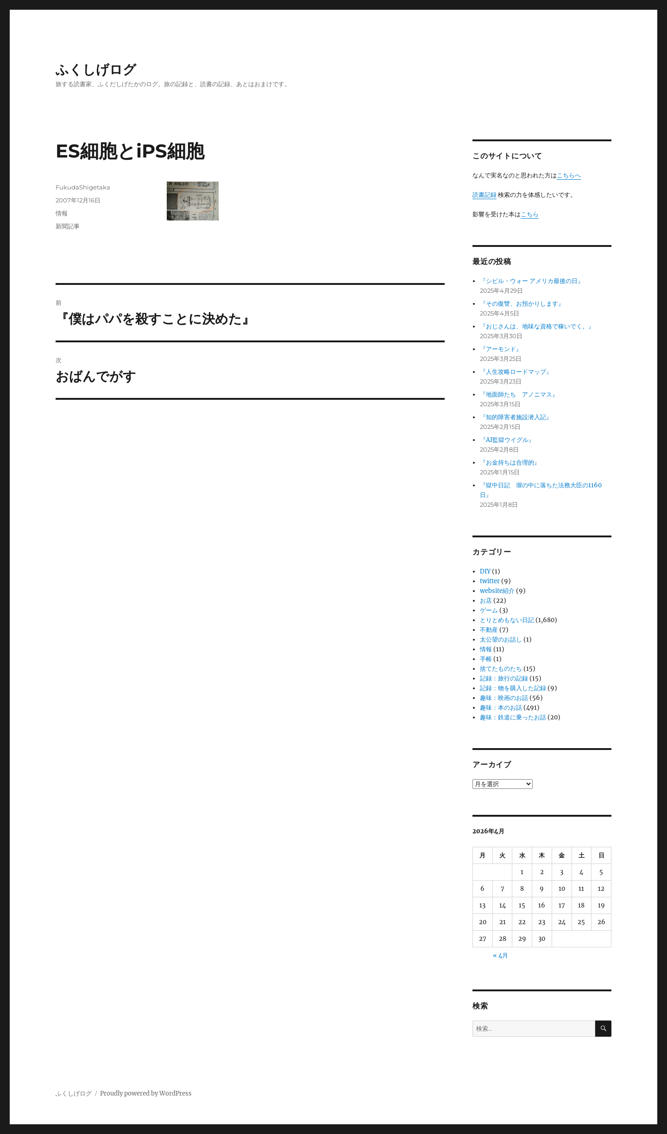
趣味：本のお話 (501, 708)
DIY (485, 571)
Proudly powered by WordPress (146, 1093)
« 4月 (500, 955)
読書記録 (484, 195)
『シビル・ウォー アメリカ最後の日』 (532, 281)
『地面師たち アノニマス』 (519, 394)
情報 (62, 213)
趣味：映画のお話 (504, 698)
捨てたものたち (501, 669)
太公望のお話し (501, 639)
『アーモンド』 (501, 349)
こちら (530, 214)
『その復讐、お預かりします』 (522, 304)
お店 (486, 601)
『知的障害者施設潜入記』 (516, 417)
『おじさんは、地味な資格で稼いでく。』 (537, 326)
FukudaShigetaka (83, 187)
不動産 (489, 630)
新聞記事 (68, 226)
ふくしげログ (96, 69)
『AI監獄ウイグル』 (507, 440)
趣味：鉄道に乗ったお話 (513, 717)
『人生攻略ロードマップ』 (516, 372)
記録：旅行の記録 (504, 678)
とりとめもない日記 (507, 620)
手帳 (486, 659)
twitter (490, 581)
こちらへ (569, 175)
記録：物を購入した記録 (513, 688)
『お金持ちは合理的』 (510, 462)
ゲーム (489, 610)
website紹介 (497, 591)
